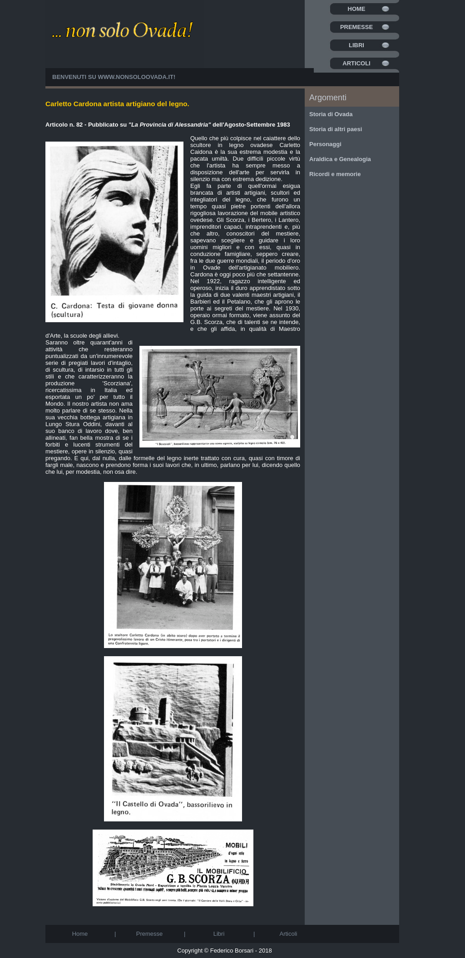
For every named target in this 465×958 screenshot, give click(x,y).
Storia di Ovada (330, 114)
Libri (356, 45)
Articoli (356, 63)
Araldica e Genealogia (340, 159)
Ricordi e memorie (335, 174)
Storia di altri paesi (335, 129)
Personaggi (325, 144)
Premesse (356, 27)
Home (357, 8)
